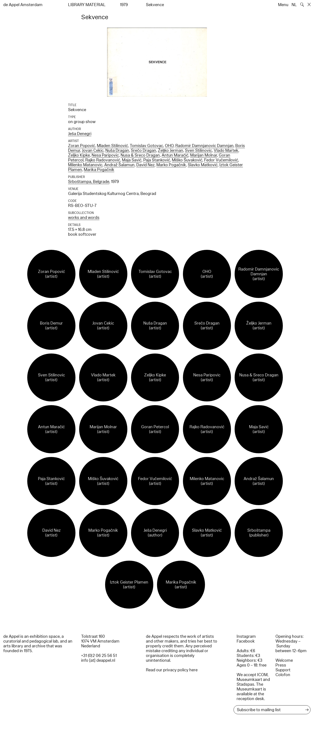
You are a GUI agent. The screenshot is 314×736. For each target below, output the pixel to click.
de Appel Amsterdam (23, 5)
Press (280, 665)
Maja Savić (132, 160)
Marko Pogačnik (171, 165)
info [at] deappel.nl (98, 660)
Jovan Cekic (93, 150)
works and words (83, 217)
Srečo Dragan (143, 150)
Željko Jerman (170, 150)
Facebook (246, 641)
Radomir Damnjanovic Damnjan (204, 146)
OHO (169, 146)
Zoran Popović (81, 146)
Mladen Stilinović (112, 146)
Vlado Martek (226, 150)
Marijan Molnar (203, 155)
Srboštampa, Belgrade (88, 181)
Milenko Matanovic (85, 165)
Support (282, 670)
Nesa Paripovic (105, 155)
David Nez (145, 165)
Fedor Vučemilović (221, 160)
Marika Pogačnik (99, 170)
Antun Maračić (175, 155)
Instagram (246, 636)
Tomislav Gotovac (146, 146)
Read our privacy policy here (172, 670)
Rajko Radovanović (102, 160)
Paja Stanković (156, 160)
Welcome (284, 660)
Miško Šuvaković (187, 160)
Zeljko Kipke (79, 155)
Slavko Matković (203, 165)
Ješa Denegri (79, 134)
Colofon (282, 675)
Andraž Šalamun (119, 165)
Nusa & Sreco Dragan (140, 155)
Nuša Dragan (117, 150)
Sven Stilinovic (198, 150)
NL (294, 5)
